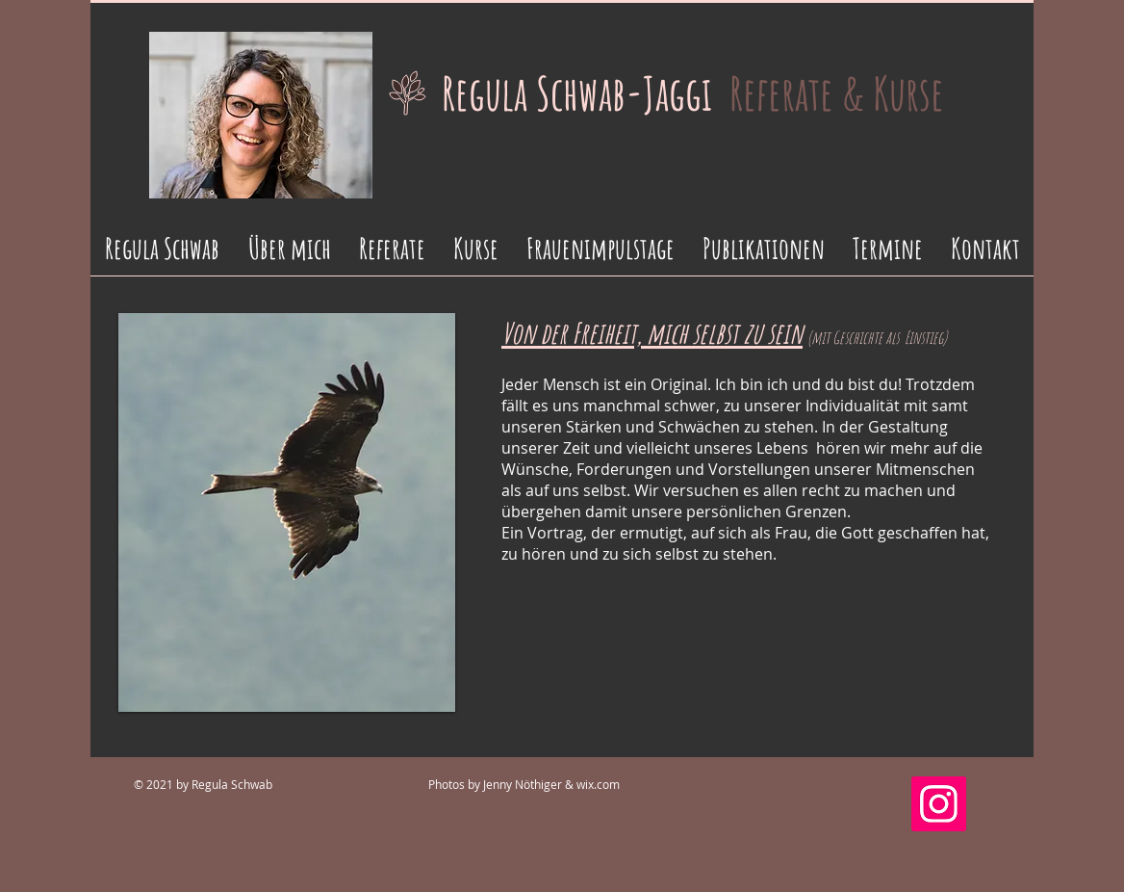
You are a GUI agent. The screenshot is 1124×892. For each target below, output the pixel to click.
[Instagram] (938, 803)
